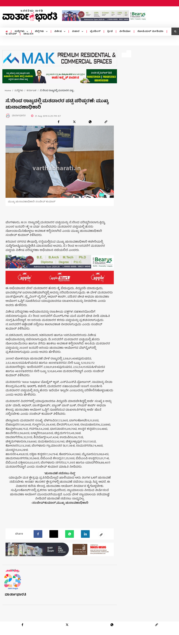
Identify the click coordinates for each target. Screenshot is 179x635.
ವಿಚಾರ (75, 31)
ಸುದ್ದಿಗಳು (19, 31)
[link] (106, 122)
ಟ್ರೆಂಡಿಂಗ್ (94, 31)
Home (8, 91)
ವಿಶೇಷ (58, 31)
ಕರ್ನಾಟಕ (31, 91)
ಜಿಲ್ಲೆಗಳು (39, 31)
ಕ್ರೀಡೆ (109, 31)
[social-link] (101, 535)
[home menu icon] (7, 31)
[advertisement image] (104, 15)
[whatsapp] (90, 122)
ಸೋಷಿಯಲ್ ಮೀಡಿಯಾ (149, 31)
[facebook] (58, 122)
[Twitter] (53, 534)
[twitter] (74, 122)
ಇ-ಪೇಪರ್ (11, 34)
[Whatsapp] (69, 534)
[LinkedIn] (85, 534)
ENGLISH (28, 34)
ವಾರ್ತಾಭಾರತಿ (15, 595)
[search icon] (175, 31)
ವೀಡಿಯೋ (124, 31)
